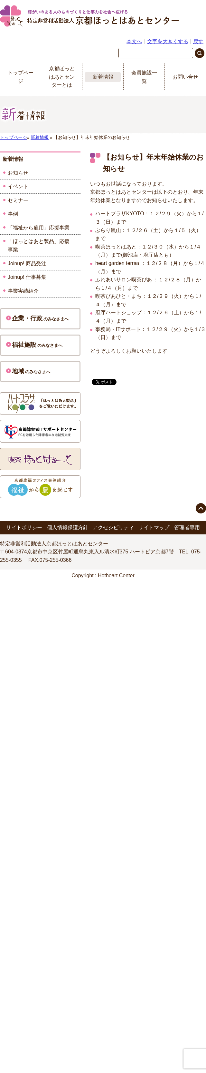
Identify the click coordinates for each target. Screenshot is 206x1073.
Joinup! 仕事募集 (27, 277)
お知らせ (18, 173)
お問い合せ (185, 77)
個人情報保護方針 (67, 527)
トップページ (20, 77)
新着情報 (103, 77)
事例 (13, 214)
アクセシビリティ (113, 527)
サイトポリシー (24, 527)
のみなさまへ (37, 318)
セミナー (18, 200)
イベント (18, 186)
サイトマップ (153, 527)
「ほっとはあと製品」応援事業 (39, 245)
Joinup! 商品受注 (27, 263)
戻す (198, 41)
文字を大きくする (167, 41)
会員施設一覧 (144, 77)
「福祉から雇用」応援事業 (39, 227)
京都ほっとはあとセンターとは (62, 77)
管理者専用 (187, 527)
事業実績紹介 (23, 291)
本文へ (134, 41)
